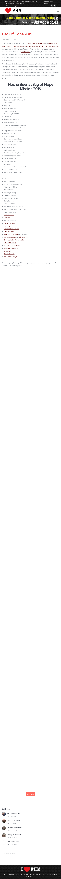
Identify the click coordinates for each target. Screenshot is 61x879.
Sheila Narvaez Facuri (11, 248)
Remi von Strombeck (11, 234)
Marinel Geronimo (10, 237)
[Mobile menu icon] (58, 11)
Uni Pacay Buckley (10, 243)
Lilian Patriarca (9, 232)
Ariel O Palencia (9, 254)
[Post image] (4, 814)
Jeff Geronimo (23, 237)
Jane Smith (7, 251)
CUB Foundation (53, 46)
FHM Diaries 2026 (13, 842)
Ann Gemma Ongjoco (11, 257)
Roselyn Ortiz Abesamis (12, 245)
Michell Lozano (9, 215)
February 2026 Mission (14, 827)
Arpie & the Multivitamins (36, 43)
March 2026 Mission (13, 820)
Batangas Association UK (22, 46)
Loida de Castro (9, 223)
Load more (30, 794)
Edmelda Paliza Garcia (11, 229)
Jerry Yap (7, 226)
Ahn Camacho (25, 52)
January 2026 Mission (14, 835)
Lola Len (7, 218)
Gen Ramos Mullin (18, 240)
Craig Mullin (8, 240)
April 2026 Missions (13, 813)
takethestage (42, 46)
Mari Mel (35, 46)
